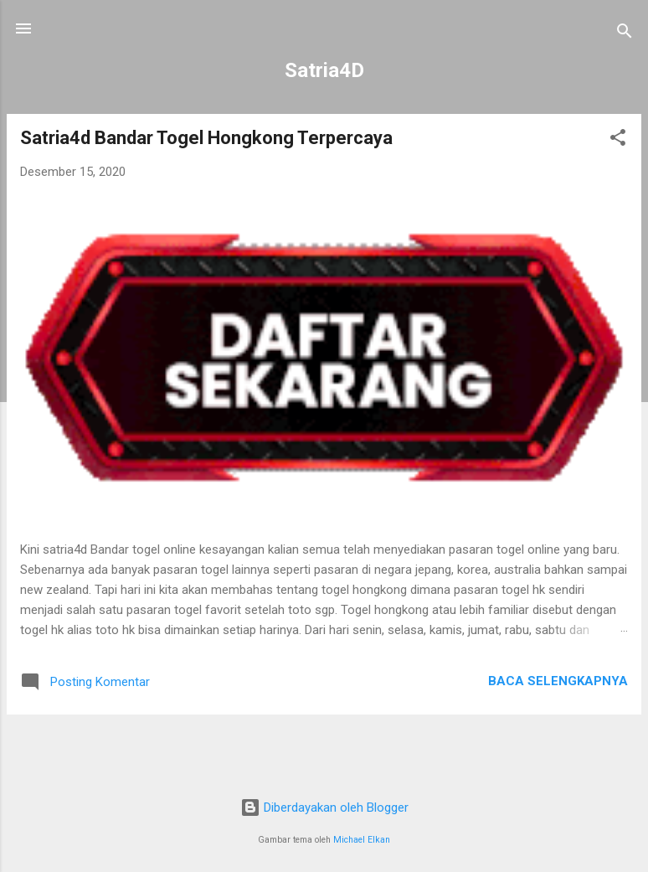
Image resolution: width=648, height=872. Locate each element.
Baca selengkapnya (558, 681)
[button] (618, 140)
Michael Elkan (361, 839)
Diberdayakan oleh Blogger (324, 807)
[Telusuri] (625, 33)
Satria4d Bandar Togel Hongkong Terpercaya (206, 137)
